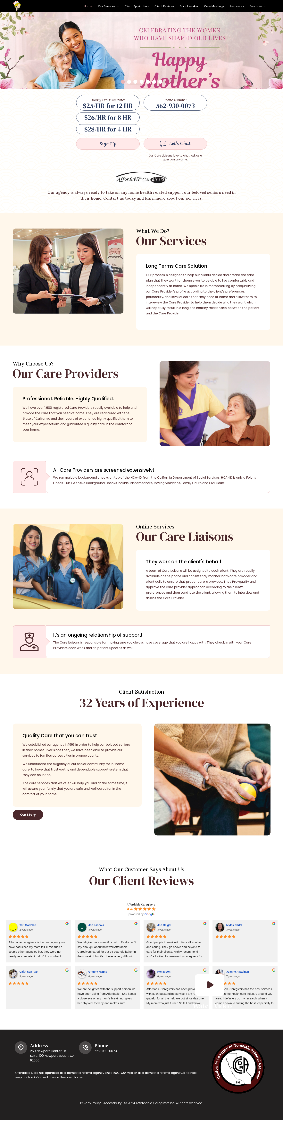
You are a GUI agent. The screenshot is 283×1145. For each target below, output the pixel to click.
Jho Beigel (164, 952)
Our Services (108, 6)
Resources (237, 6)
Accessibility (112, 1130)
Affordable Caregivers (141, 931)
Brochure (258, 6)
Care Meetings (214, 6)
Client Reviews (164, 6)
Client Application (137, 6)
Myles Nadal (234, 952)
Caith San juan (29, 999)
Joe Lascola (96, 952)
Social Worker (189, 6)
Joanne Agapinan (237, 999)
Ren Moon (164, 999)
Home (88, 6)
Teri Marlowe (28, 952)
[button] (108, 6)
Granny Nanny (97, 999)
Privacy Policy (90, 1130)
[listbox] (141, 64)
